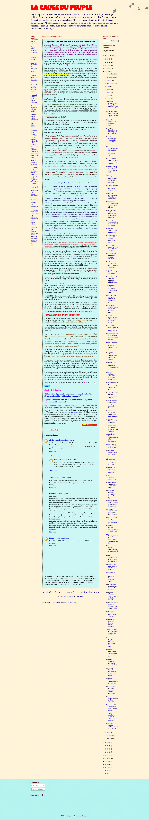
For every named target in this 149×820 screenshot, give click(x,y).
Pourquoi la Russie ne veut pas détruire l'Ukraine (112, 247)
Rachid (51, 538)
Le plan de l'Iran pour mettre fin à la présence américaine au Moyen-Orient (34, 217)
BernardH (57, 459)
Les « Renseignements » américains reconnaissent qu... (112, 538)
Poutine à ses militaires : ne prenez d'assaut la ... (112, 256)
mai (108, 96)
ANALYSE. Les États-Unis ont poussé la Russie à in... (112, 566)
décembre (110, 74)
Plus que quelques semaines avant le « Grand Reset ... (112, 375)
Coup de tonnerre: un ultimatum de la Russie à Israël (112, 319)
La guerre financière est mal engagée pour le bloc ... (112, 130)
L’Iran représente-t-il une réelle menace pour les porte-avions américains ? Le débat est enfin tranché (34, 116)
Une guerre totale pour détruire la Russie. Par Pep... (111, 494)
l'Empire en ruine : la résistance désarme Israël (34, 67)
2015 (106, 761)
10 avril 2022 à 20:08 (69, 459)
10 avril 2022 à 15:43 (67, 440)
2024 (106, 65)
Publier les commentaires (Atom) (64, 602)
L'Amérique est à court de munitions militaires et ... (112, 279)
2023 (106, 68)
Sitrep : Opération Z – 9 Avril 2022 (111, 477)
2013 (106, 767)
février (109, 735)
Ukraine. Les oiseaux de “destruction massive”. (111, 470)
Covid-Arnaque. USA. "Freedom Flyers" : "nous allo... (112, 114)
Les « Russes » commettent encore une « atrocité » (111, 484)
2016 (106, 758)
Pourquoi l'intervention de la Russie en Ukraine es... (112, 222)
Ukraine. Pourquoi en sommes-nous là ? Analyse (112, 680)
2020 (106, 746)
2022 (106, 71)
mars (109, 732)
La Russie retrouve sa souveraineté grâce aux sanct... (111, 355)
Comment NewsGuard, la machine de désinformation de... (112, 671)
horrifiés (74, 258)
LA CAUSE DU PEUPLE (61, 8)
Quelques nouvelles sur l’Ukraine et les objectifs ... (112, 196)
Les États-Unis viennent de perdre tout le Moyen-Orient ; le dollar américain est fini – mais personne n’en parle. (34, 141)
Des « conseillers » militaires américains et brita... (112, 707)
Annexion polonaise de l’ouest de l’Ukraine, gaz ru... (112, 105)
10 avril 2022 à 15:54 (64, 478)
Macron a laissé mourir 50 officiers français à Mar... (111, 238)
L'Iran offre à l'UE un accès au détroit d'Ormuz (34, 98)
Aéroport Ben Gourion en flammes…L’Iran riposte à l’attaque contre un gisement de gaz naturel (34, 236)
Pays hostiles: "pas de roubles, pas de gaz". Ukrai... (112, 725)
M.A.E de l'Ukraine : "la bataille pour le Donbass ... (112, 558)
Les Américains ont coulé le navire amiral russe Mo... (112, 264)
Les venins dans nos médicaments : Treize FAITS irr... (112, 385)
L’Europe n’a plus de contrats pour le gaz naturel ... (112, 549)
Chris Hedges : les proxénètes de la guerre (112, 446)
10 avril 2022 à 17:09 (61, 494)
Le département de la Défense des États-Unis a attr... (112, 336)
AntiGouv (52, 478)
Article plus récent (51, 592)
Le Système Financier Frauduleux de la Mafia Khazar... (112, 596)
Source (47, 386)
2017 (106, 755)
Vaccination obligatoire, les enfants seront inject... (112, 204)
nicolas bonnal (54, 440)
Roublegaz (82, 375)
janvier (109, 739)
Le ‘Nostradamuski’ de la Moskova (112, 699)
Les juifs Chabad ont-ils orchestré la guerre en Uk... (112, 520)
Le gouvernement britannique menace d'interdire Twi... (112, 151)
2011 (106, 774)
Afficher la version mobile (70, 596)
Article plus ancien (90, 592)
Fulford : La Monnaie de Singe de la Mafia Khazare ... (112, 140)
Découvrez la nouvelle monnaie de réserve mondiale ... (111, 690)
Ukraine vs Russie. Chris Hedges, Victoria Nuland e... (111, 623)
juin (108, 93)
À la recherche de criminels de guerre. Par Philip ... (112, 428)
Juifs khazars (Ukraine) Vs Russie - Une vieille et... (111, 587)
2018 (106, 752)
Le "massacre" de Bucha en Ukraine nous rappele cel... (112, 605)
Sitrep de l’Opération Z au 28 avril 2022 (111, 122)
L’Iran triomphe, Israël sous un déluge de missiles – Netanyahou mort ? (34, 53)
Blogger (84, 816)
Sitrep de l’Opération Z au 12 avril (111, 421)
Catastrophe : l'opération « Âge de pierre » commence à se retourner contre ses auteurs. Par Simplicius (34, 196)
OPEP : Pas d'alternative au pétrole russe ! (111, 453)
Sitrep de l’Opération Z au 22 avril (111, 230)
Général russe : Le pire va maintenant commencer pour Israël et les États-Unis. (34, 83)
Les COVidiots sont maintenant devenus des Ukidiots (111, 213)
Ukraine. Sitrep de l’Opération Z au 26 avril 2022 (112, 169)
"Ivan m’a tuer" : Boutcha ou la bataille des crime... (112, 632)
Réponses (54, 456)
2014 (106, 764)
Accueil (70, 592)
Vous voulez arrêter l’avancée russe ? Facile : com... (112, 288)
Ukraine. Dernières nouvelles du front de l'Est (111, 662)
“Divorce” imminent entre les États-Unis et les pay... (111, 716)
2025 (106, 62)
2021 (106, 743)
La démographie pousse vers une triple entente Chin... (112, 187)
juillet (109, 89)
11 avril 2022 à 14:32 (62, 538)
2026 (106, 59)
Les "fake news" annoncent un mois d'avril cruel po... (112, 613)
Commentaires (37, 789)
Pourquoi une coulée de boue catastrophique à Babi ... (112, 161)
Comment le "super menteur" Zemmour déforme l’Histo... (110, 577)
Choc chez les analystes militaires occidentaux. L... (111, 298)
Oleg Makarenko (64, 183)
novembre (110, 77)
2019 (106, 749)
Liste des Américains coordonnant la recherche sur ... (111, 653)
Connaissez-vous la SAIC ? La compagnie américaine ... (112, 413)
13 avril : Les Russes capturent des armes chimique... (112, 437)
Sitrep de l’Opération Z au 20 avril (111, 272)
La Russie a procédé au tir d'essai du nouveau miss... (112, 308)
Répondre (52, 452)
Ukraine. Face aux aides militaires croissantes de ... (112, 365)
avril (109, 99)
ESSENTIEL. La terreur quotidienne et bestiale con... (112, 528)
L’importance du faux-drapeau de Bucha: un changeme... (112, 503)
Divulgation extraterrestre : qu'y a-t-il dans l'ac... (112, 461)
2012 (106, 771)
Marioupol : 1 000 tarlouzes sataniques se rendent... (112, 395)
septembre (111, 83)
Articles (34, 785)
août (108, 86)
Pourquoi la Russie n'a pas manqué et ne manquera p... (112, 328)
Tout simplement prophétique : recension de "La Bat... (111, 178)
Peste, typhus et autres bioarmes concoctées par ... (112, 345)
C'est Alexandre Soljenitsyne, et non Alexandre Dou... (111, 404)
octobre (109, 80)
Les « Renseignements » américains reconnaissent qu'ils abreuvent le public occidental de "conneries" (68, 395)
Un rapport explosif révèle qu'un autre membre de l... (112, 511)
